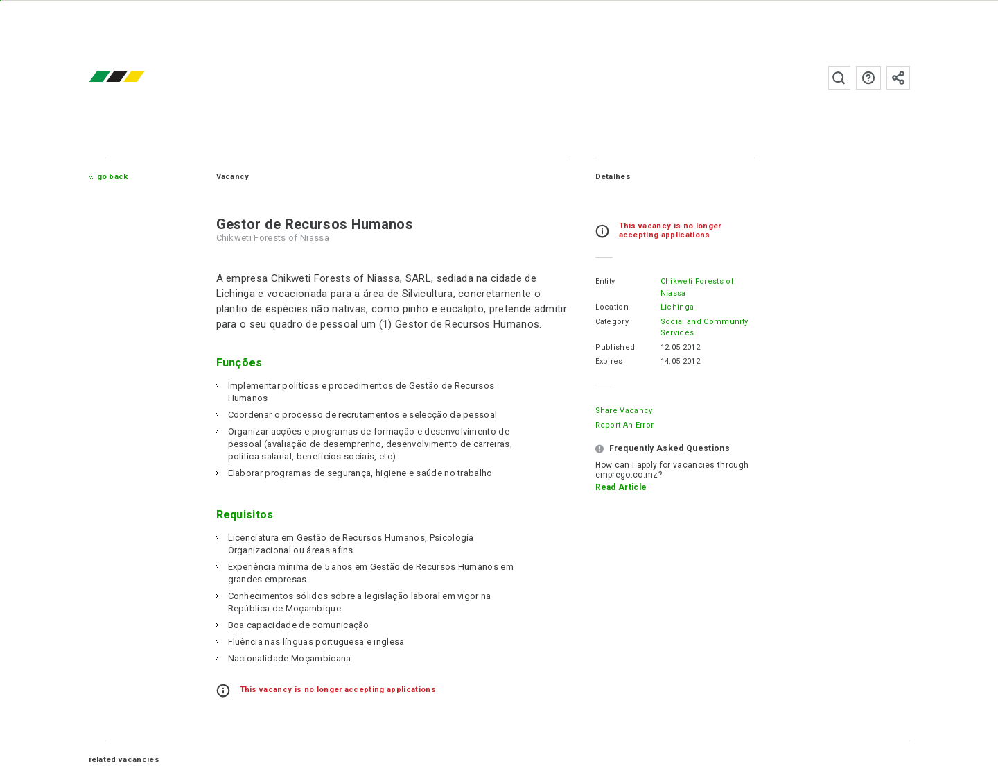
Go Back (112, 176)
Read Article (621, 487)
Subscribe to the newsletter (898, 78)
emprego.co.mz (137, 77)
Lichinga (677, 307)
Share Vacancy (624, 410)
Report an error (624, 425)
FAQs (868, 78)
